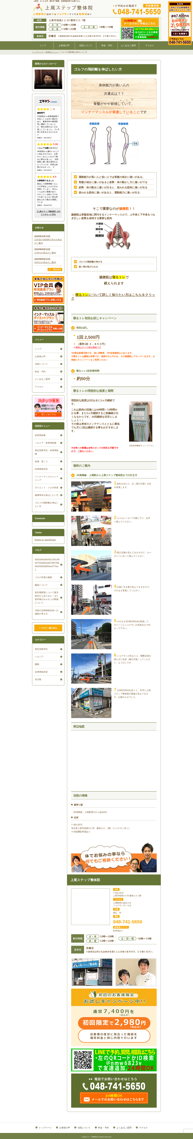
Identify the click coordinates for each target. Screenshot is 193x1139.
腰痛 (36, 661)
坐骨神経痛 (39, 435)
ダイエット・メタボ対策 (46, 487)
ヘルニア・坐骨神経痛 (45, 443)
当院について (85, 45)
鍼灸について (40, 581)
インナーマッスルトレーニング (46, 478)
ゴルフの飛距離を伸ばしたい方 (46, 504)
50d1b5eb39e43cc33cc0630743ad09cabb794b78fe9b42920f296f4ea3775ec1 (46, 562)
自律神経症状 (40, 469)
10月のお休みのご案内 (45, 262)
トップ (43, 45)
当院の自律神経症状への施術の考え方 (46, 609)
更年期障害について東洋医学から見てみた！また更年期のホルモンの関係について (46, 594)
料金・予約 (106, 45)
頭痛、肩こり (40, 461)
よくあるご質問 (128, 45)
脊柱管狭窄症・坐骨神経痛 (46, 452)
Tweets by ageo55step (45, 540)
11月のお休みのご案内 (45, 253)
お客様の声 (64, 45)
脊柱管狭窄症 (40, 646)
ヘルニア (38, 653)
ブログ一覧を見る (48, 624)
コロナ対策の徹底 (42, 574)
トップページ (45, 1127)
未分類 (37, 676)
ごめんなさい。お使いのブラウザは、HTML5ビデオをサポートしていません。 (48, 79)
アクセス (149, 45)
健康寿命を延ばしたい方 (46, 495)
